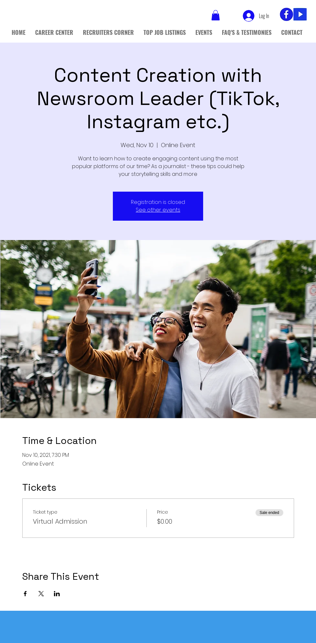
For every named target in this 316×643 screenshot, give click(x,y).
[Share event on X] (41, 593)
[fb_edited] (286, 14)
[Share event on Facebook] (25, 593)
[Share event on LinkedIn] (57, 593)
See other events (158, 210)
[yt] (300, 14)
